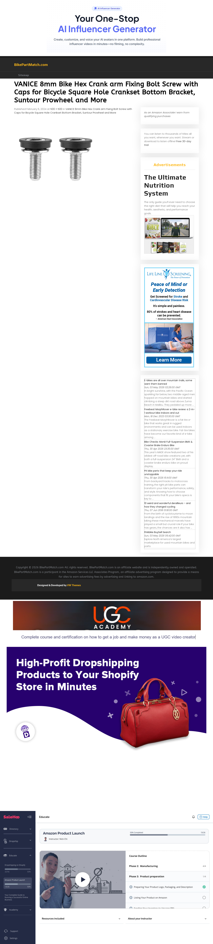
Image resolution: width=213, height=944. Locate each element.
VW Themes (74, 585)
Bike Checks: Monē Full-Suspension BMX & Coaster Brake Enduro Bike (168, 443)
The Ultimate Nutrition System (165, 185)
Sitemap (23, 75)
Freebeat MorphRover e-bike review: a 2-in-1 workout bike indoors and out (169, 411)
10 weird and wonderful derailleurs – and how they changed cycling (167, 505)
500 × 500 (56, 109)
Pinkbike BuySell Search (157, 532)
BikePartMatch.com (31, 64)
